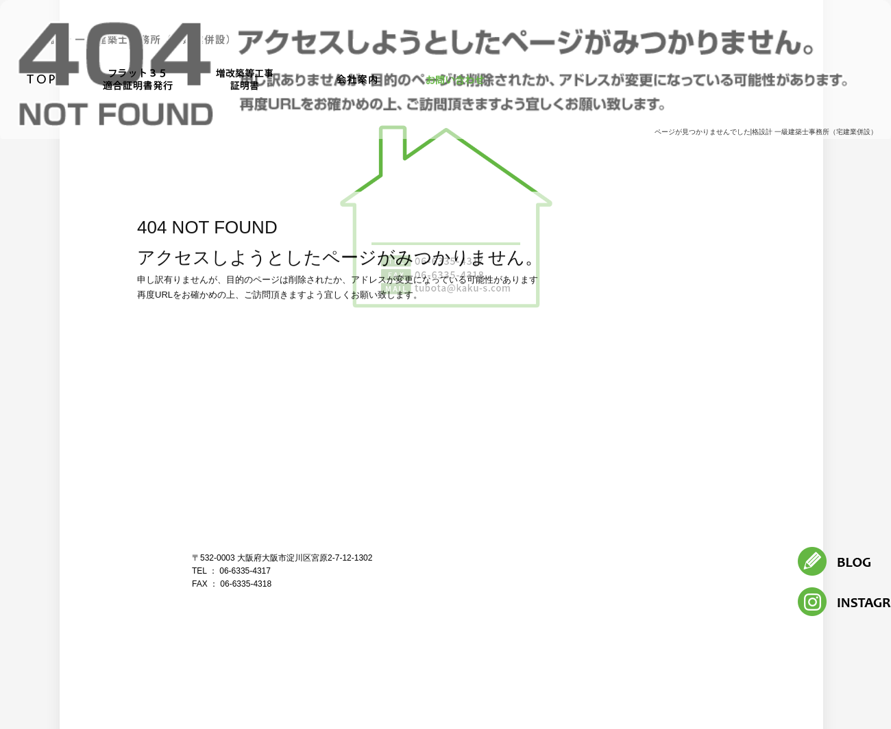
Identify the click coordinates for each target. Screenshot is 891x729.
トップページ (41, 80)
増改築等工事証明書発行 (734, 572)
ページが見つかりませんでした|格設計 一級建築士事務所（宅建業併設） (766, 132)
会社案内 (356, 80)
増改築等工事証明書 (250, 80)
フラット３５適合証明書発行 (135, 80)
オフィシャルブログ (652, 589)
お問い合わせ (456, 80)
